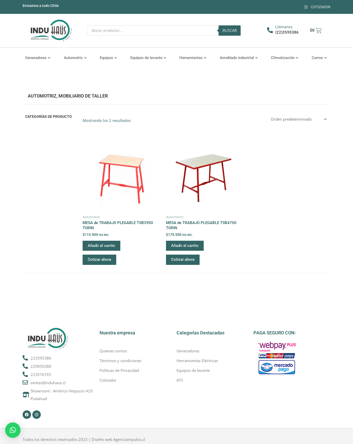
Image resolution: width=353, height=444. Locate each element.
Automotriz (75, 57)
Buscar (229, 30)
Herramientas (192, 57)
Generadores (37, 57)
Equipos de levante (148, 57)
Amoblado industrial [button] (239, 57)
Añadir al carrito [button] (101, 245)
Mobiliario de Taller (83, 96)
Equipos (108, 57)
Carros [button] (319, 57)
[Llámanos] (270, 30)
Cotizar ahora (99, 259)
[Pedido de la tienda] (298, 119)
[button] (13, 430)
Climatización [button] (284, 57)
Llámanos (283, 26)
